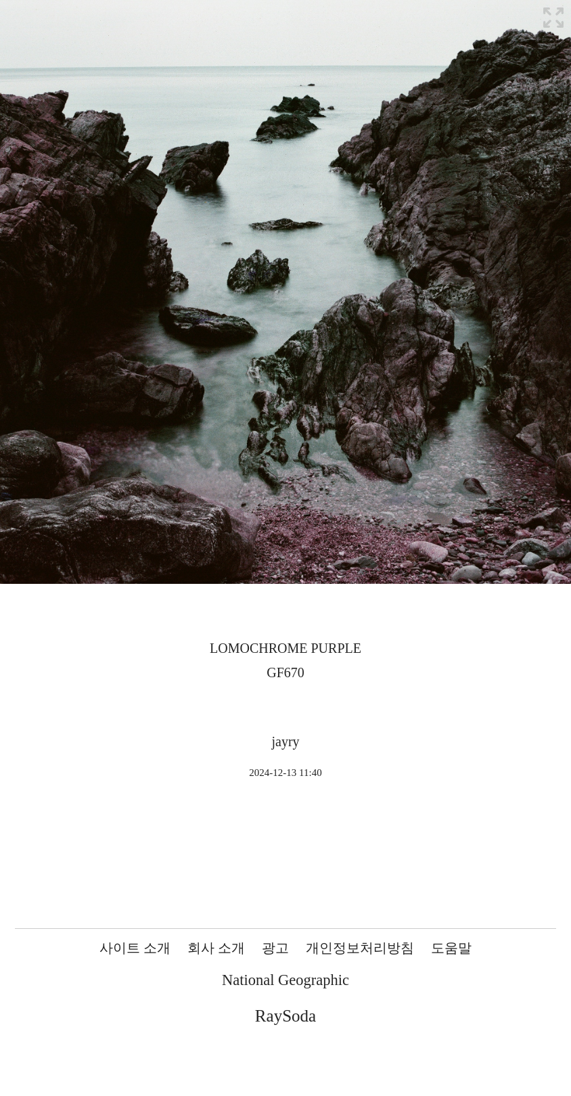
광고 (275, 947)
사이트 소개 (134, 947)
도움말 (451, 947)
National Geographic (285, 980)
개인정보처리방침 (360, 947)
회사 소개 (216, 947)
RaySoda (285, 1016)
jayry (285, 741)
